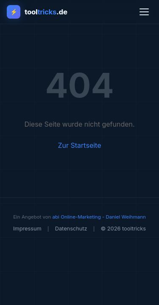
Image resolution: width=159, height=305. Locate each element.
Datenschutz (71, 228)
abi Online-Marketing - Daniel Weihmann (99, 217)
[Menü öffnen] (144, 12)
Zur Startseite (79, 145)
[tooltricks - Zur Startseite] (37, 12)
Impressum (27, 228)
